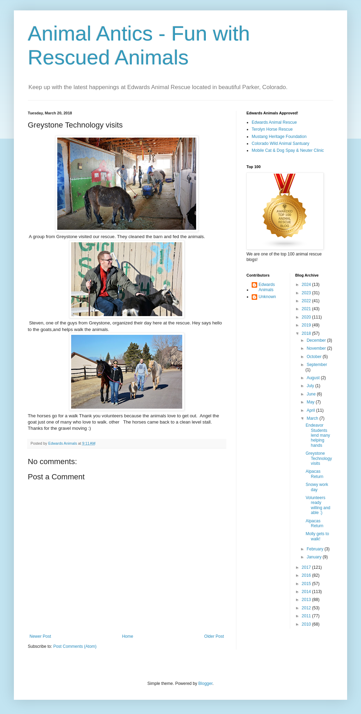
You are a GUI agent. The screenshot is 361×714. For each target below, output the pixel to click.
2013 (307, 599)
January (314, 557)
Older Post (214, 636)
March (313, 418)
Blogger (205, 683)
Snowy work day (316, 487)
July (311, 385)
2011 (307, 615)
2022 (307, 300)
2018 (307, 333)
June (312, 394)
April (311, 410)
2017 (307, 567)
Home (127, 636)
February (315, 549)
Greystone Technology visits (318, 458)
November (317, 348)
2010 (307, 624)
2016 (307, 575)
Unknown (267, 296)
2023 (307, 292)
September (317, 364)
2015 (307, 583)
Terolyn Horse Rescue (272, 129)
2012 (307, 608)
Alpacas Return (314, 474)
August (314, 377)
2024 (307, 284)
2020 (307, 317)
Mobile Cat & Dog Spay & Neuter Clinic (288, 150)
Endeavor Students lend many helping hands (317, 435)
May (311, 402)
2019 (307, 325)
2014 (307, 591)
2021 (307, 308)
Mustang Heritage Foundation (279, 136)
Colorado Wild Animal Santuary (280, 143)
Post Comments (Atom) (74, 646)
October (314, 356)
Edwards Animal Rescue (274, 122)
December (317, 340)
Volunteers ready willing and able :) (317, 505)
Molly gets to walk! (317, 536)
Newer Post (40, 636)
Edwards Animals (267, 287)
